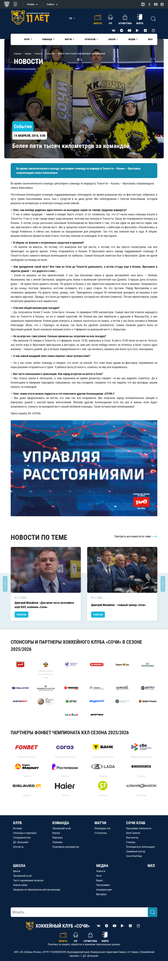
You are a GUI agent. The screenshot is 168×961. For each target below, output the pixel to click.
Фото (99, 875)
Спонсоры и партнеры (25, 832)
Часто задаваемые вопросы (28, 880)
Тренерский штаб (61, 828)
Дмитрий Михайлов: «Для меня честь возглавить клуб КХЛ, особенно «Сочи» (44, 605)
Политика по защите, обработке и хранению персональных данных (84, 944)
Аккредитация (104, 889)
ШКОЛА (19, 865)
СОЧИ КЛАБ (135, 823)
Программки (103, 885)
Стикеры (130, 842)
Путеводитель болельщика (140, 846)
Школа (16, 871)
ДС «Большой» (21, 842)
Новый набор (20, 885)
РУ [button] (71, 18)
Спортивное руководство (65, 846)
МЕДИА (102, 865)
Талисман (57, 842)
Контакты (18, 846)
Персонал (57, 837)
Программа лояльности (138, 828)
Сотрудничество (22, 837)
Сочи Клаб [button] (90, 39)
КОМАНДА (60, 823)
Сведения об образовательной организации (36, 889)
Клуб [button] (27, 39)
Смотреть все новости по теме (135, 536)
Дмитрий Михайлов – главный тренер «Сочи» (118, 605)
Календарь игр (102, 828)
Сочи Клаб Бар (134, 856)
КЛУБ (17, 823)
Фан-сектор (132, 837)
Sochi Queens (133, 832)
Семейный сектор (135, 851)
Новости (100, 871)
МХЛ (150, 39)
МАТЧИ (100, 823)
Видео (99, 880)
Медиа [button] (132, 39)
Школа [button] (112, 39)
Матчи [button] (68, 39)
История (17, 828)
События (21, 614)
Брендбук (101, 894)
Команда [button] (47, 39)
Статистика (101, 832)
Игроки (56, 832)
